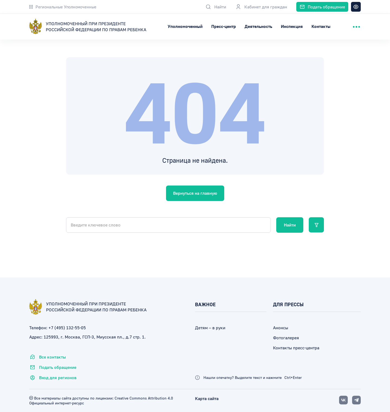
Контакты (351, 26)
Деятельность (289, 26)
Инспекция (322, 26)
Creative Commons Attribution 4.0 (143, 398)
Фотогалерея (286, 337)
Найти (290, 225)
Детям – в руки (210, 327)
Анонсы (280, 327)
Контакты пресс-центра (296, 347)
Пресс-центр (254, 26)
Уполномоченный (215, 26)
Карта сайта (207, 398)
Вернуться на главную (195, 193)
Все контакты (47, 357)
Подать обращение (52, 367)
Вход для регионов (53, 377)
